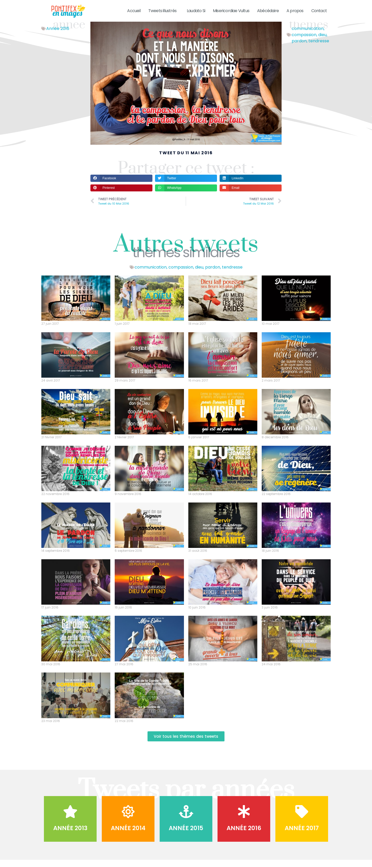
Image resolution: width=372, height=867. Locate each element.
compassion (304, 41)
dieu (322, 41)
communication (308, 35)
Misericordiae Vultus (231, 11)
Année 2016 (57, 35)
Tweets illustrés (163, 11)
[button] (121, 184)
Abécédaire (268, 11)
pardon (299, 48)
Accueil (133, 11)
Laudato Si (196, 11)
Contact (319, 11)
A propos (295, 11)
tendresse (318, 48)
